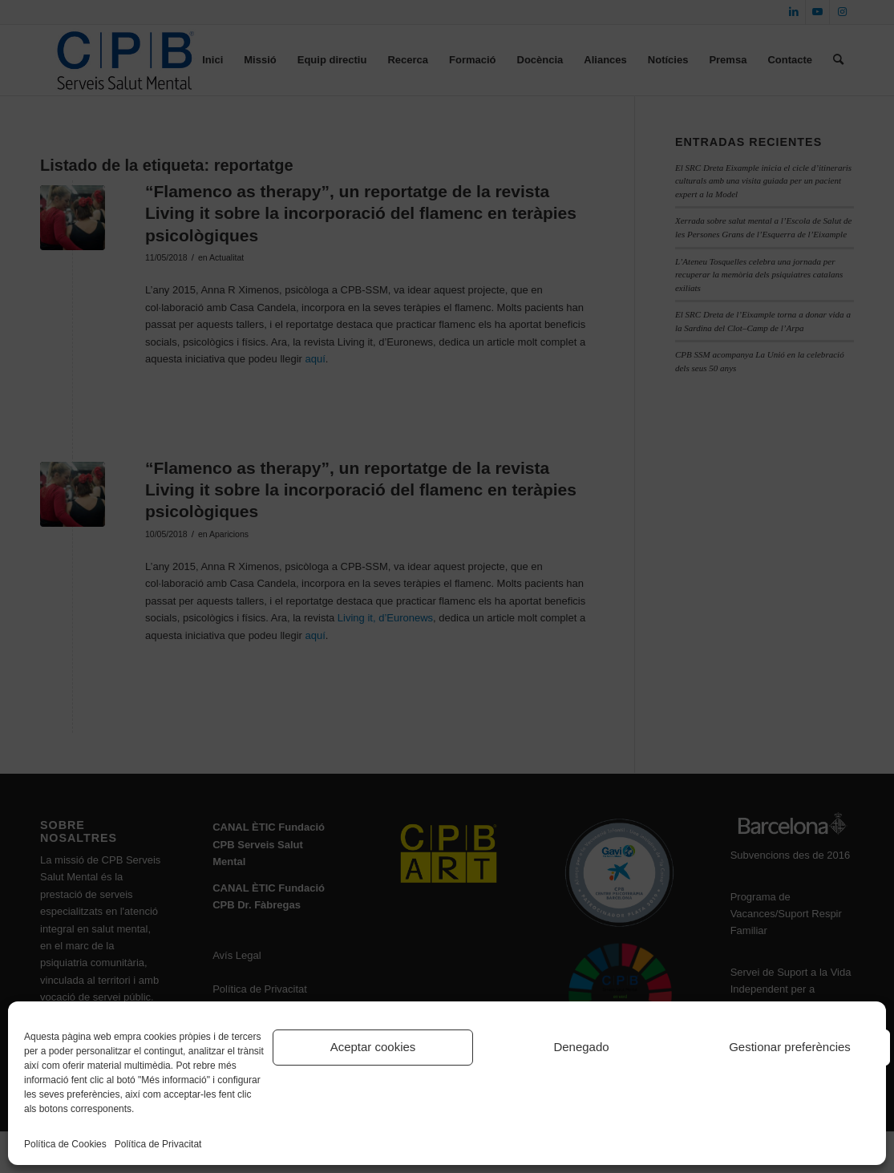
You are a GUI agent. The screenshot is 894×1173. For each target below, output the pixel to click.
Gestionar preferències (790, 1047)
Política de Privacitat (158, 1144)
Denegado (581, 1047)
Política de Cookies (65, 1144)
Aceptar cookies (373, 1047)
